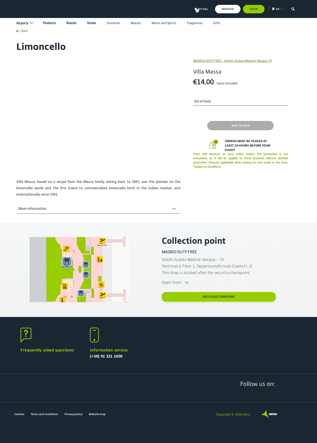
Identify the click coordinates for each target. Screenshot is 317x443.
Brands (71, 23)
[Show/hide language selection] (274, 9)
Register (228, 9)
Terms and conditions (44, 414)
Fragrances (195, 23)
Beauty (136, 23)
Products (49, 23)
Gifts (216, 23)
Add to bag (240, 125)
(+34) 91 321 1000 (106, 356)
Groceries (113, 23)
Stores (91, 23)
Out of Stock (202, 101)
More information (32, 208)
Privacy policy (73, 414)
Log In (254, 9)
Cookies (19, 414)
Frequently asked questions (47, 349)
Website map (97, 414)
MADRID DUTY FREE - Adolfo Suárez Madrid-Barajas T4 (232, 61)
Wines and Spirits (163, 23)
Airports (24, 23)
